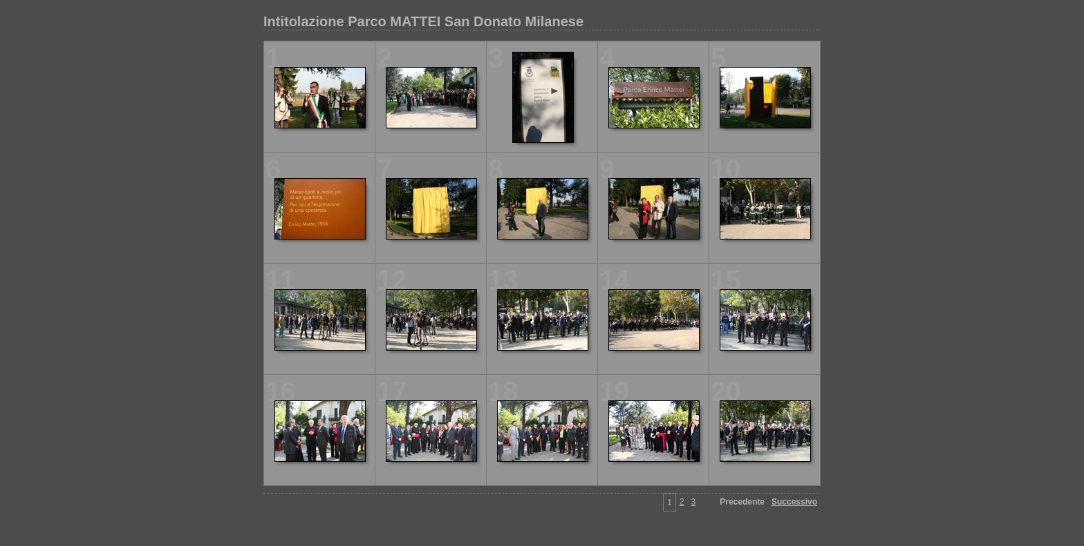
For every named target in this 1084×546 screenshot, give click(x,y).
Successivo (794, 502)
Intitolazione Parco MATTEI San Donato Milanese (423, 21)
